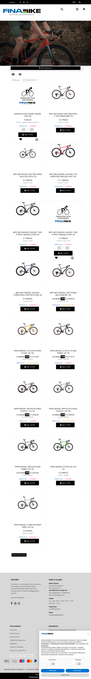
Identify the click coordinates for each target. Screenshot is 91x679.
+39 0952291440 (54, 609)
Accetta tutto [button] (77, 670)
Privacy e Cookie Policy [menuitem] (18, 650)
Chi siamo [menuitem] (13, 630)
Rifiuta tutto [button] (52, 670)
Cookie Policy (28, 655)
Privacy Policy (16, 655)
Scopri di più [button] (65, 675)
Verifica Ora (23, 126)
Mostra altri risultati (19, 555)
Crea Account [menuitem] (14, 633)
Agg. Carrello (27, 134)
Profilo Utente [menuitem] (14, 637)
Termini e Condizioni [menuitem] (16, 647)
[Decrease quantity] (23, 129)
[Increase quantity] (32, 129)
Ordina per (16, 80)
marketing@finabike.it (56, 615)
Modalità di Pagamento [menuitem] (18, 640)
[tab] (13, 74)
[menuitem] (21, 652)
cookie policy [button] (44, 645)
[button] (88, 634)
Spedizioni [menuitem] (13, 643)
